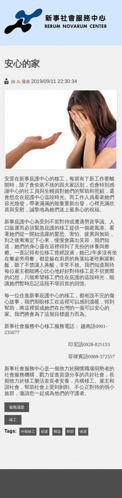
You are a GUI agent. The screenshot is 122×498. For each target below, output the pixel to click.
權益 (57, 431)
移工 (13, 420)
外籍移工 (28, 431)
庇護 (44, 431)
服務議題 (16, 407)
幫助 (70, 431)
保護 (83, 431)
